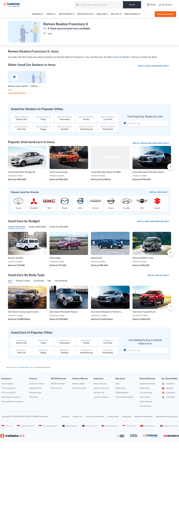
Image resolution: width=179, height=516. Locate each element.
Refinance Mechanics (143, 416)
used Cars (162, 192)
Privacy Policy (113, 416)
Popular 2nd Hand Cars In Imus (155, 143)
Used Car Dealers (121, 57)
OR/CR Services (65, 14)
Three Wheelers (122, 393)
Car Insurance (7, 384)
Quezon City (21, 118)
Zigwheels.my (110, 426)
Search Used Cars (101, 388)
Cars (117, 384)
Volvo (80, 208)
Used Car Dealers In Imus (158, 66)
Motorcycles (120, 388)
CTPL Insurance (8, 393)
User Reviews (145, 406)
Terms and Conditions (94, 416)
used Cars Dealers (24, 367)
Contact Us (77, 416)
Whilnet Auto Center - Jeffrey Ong (24, 86)
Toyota (18, 208)
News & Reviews (131, 14)
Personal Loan (35, 393)
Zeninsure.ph (89, 426)
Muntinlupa (108, 127)
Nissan (111, 208)
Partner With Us (84, 14)
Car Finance (145, 397)
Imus (50, 33)
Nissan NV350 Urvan (143, 258)
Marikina (64, 127)
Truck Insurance (8, 388)
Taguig (43, 127)
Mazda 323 (96, 258)
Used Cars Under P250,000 (157, 221)
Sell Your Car (99, 393)
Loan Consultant (79, 388)
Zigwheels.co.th (169, 426)
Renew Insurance (165, 14)
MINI (142, 208)
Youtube (167, 388)
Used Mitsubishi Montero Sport (148, 172)
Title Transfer (56, 388)
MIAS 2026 (144, 388)
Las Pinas (108, 118)
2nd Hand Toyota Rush (144, 312)
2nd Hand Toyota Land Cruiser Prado (24, 312)
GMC (49, 208)
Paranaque (64, 118)
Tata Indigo (55, 258)
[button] (170, 166)
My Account (165, 4)
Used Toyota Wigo (59, 172)
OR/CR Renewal (58, 384)
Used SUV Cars (162, 275)
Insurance (36, 14)
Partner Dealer (78, 384)
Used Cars (101, 14)
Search (132, 5)
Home (8, 367)
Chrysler (95, 208)
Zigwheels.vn (148, 426)
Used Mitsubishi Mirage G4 (21, 172)
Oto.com (7, 426)
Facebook (167, 384)
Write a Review (146, 401)
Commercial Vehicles (124, 397)
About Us (66, 416)
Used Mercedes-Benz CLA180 (106, 172)
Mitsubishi (34, 208)
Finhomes (33, 397)
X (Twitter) (168, 397)
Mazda (64, 208)
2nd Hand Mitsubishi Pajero (64, 312)
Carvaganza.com (48, 426)
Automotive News (147, 384)
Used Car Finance (36, 384)
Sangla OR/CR (35, 388)
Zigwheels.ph (69, 426)
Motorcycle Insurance (10, 397)
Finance (49, 14)
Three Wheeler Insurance (12, 401)
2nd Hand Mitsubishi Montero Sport (107, 312)
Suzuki (157, 208)
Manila (86, 118)
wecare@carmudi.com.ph (167, 416)
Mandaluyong (86, 127)
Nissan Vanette (15, 258)
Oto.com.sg (129, 426)
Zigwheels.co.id (25, 426)
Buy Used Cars (100, 384)
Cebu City (21, 127)
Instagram (168, 393)
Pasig (43, 118)
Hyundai (126, 208)
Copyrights (127, 416)
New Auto (115, 14)
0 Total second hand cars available (69, 28)
